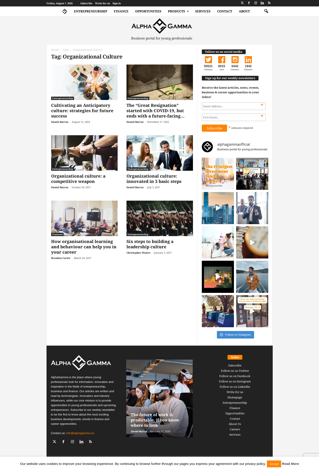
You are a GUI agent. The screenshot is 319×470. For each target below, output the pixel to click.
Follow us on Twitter (235, 371)
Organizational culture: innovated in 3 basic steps (153, 178)
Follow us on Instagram (235, 381)
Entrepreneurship (90, 11)
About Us (235, 424)
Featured (57, 234)
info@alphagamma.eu (80, 433)
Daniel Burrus (59, 121)
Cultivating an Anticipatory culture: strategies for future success (82, 110)
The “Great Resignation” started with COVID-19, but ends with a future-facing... (155, 110)
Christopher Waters (138, 252)
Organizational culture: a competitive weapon (78, 178)
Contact (224, 11)
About (244, 11)
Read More (290, 464)
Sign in (117, 3)
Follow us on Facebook (234, 376)
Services (202, 11)
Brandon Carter (60, 258)
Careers (235, 429)
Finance (121, 11)
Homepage (235, 397)
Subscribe (86, 3)
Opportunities (148, 11)
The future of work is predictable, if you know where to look (155, 420)
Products (178, 11)
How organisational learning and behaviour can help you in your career (84, 247)
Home (55, 50)
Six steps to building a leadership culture (149, 244)
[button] (266, 11)
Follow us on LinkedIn (235, 387)
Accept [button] (274, 464)
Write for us (102, 3)
